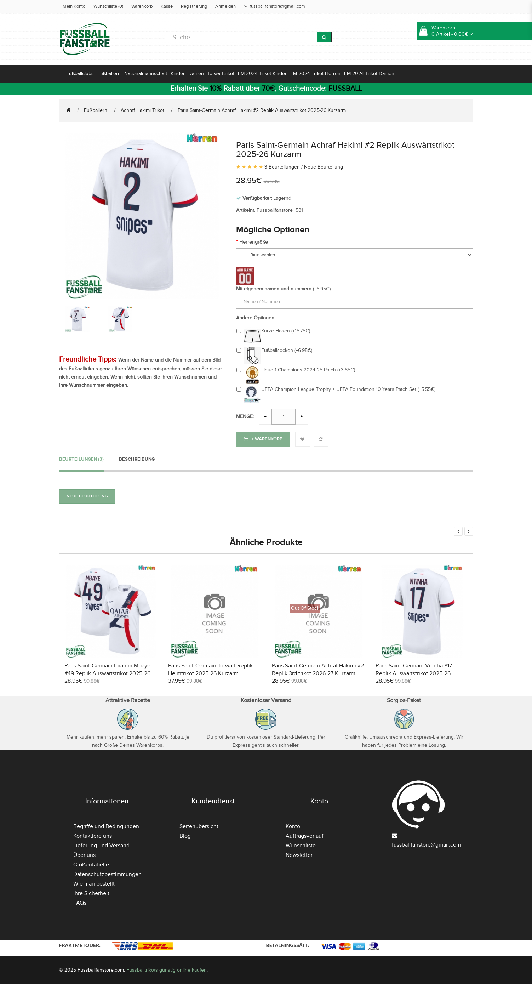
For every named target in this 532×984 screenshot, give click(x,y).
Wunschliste (301, 844)
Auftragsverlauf (305, 834)
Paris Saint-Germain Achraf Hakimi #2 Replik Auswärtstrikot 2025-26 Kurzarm (262, 110)
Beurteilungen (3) (81, 458)
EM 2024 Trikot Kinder (262, 73)
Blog (185, 834)
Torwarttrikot (220, 73)
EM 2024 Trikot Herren (315, 73)
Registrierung (194, 6)
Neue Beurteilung (323, 167)
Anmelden (225, 6)
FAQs (79, 901)
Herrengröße (253, 242)
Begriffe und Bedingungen (106, 825)
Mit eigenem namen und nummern (273, 289)
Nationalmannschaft (145, 73)
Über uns (84, 854)
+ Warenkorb (263, 439)
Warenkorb (142, 6)
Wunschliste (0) (108, 6)
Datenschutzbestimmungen (107, 873)
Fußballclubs (80, 73)
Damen (196, 73)
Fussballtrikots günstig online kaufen (166, 969)
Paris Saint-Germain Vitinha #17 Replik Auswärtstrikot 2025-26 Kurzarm (414, 672)
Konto (293, 825)
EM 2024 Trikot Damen (369, 73)
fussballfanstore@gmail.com (274, 6)
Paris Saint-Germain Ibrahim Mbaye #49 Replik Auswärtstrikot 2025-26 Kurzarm (107, 672)
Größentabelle (91, 863)
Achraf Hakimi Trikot (142, 110)
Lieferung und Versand (101, 844)
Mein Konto (74, 6)
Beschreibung (137, 458)
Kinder (178, 73)
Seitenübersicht (198, 825)
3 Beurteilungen (282, 167)
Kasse (167, 6)
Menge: (245, 417)
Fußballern (109, 73)
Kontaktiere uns (92, 834)
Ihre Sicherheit (91, 892)
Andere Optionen (255, 318)
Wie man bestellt (94, 882)
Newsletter (299, 854)
